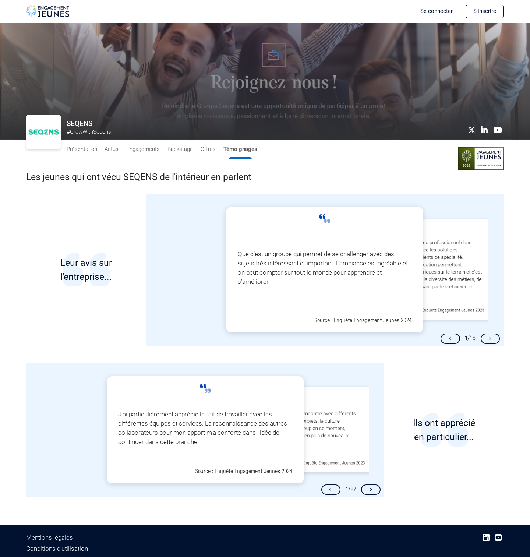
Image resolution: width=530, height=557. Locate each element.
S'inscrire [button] (484, 11)
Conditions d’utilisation (57, 548)
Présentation (82, 149)
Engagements (143, 149)
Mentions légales (49, 537)
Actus (112, 149)
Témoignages (240, 149)
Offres (208, 149)
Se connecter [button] (436, 11)
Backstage (180, 149)
